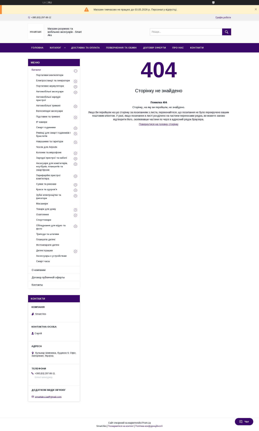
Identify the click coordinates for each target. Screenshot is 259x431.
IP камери (41, 122)
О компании (39, 270)
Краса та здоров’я (46, 189)
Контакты (37, 284)
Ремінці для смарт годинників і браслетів (53, 134)
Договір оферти (154, 47)
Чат (244, 421)
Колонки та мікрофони (48, 152)
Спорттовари (43, 219)
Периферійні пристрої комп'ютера (48, 177)
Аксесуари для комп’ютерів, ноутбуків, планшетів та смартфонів (52, 166)
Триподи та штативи (47, 234)
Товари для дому (46, 209)
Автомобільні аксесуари (49, 91)
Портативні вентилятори (49, 75)
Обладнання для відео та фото (50, 227)
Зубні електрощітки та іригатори (48, 197)
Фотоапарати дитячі (47, 245)
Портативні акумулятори (50, 86)
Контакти (197, 47)
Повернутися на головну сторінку (158, 124)
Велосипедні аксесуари (49, 111)
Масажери (42, 203)
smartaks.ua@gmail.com (48, 396)
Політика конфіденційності (149, 426)
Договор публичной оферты (48, 277)
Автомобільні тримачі (48, 105)
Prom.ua (146, 423)
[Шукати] (226, 31)
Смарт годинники (46, 127)
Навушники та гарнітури (49, 141)
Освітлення (42, 214)
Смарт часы (43, 261)
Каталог (55, 47)
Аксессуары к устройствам (51, 256)
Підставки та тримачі (48, 116)
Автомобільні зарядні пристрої (48, 98)
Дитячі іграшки (44, 250)
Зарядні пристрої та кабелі (51, 157)
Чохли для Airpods (46, 147)
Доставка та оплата (85, 47)
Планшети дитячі (45, 239)
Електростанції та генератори (53, 80)
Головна (37, 47)
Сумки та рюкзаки (46, 184)
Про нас (178, 47)
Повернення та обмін (121, 47)
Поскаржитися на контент (121, 426)
